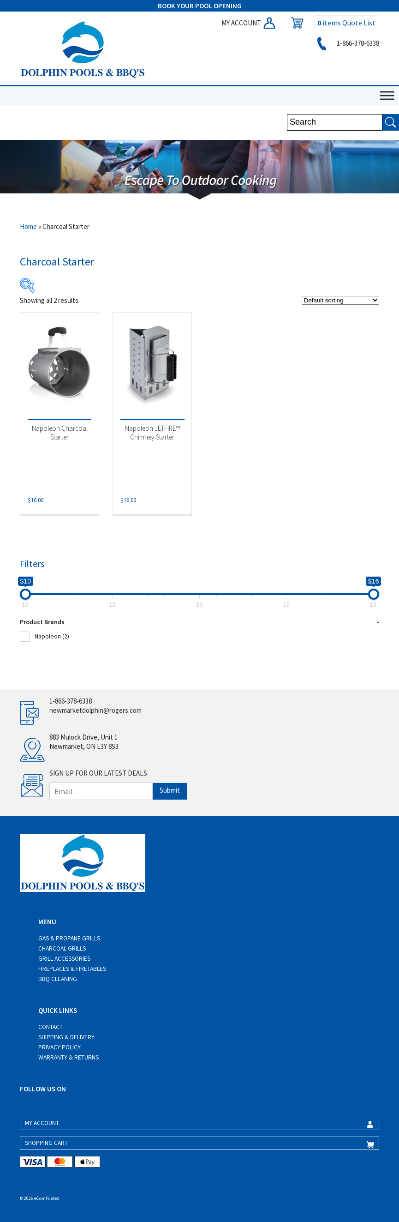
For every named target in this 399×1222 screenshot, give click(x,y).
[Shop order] (340, 300)
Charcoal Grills (62, 948)
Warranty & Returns (68, 1057)
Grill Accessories (64, 959)
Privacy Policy (59, 1047)
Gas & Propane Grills (69, 938)
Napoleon (52, 636)
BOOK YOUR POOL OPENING (200, 5)
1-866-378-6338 (346, 43)
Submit (170, 790)
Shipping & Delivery (66, 1037)
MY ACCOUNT (249, 22)
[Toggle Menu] (387, 95)
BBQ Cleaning (57, 979)
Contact (50, 1027)
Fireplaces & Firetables (72, 969)
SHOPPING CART (46, 1143)
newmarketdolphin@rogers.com (95, 710)
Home (28, 226)
